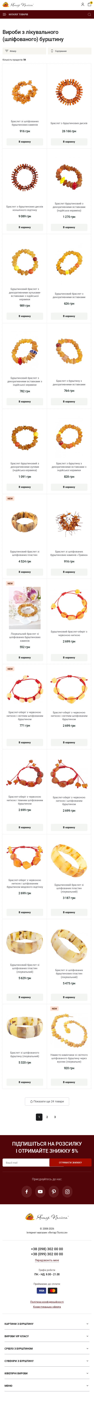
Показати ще (47, 1101)
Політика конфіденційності (47, 1302)
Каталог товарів (15, 14)
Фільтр (10, 51)
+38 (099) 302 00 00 (47, 1254)
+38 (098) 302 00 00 (47, 1249)
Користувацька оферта (47, 1307)
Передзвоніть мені (47, 1261)
